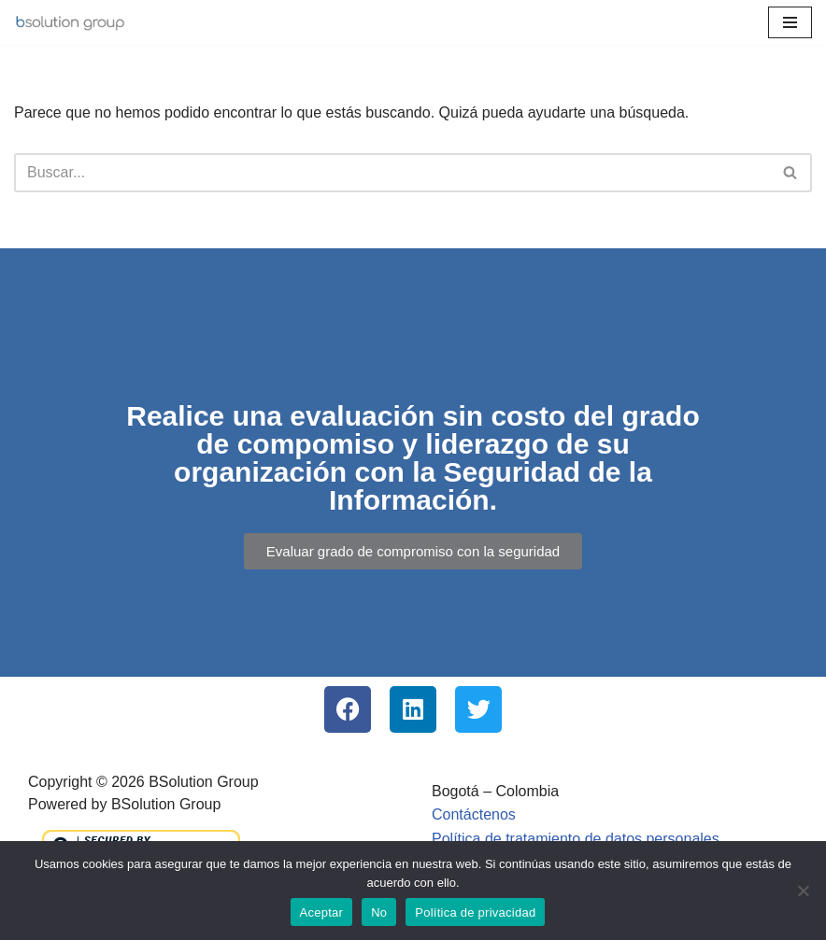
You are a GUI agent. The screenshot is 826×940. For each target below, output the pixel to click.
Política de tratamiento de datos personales (575, 839)
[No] (802, 890)
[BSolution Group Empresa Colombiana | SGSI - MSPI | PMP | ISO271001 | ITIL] (70, 22)
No (379, 912)
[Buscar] (392, 172)
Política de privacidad (475, 912)
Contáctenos (474, 814)
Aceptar (322, 912)
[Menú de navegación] (790, 22)
